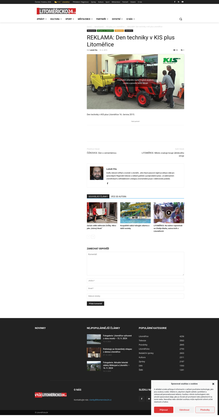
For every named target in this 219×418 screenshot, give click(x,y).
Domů (89, 26)
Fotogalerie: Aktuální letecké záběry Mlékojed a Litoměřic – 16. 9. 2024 (116, 365)
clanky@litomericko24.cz (100, 399)
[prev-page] (88, 236)
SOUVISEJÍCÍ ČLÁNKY (98, 196)
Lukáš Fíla (93, 50)
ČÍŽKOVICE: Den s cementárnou (101, 153)
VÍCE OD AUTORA (118, 196)
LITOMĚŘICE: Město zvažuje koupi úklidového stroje (163, 154)
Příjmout (164, 410)
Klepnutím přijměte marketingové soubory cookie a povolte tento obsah (135, 81)
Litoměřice (128, 31)
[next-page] (93, 236)
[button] (213, 383)
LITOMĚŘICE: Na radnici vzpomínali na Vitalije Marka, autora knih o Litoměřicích (168, 228)
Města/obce (119, 31)
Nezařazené (99, 26)
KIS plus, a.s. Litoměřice (115, 26)
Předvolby (205, 410)
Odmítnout (184, 410)
